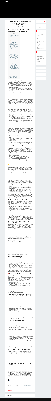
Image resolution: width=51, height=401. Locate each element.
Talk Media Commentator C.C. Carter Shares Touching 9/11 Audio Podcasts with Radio (40, 34)
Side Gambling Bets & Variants (14, 63)
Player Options (12, 74)
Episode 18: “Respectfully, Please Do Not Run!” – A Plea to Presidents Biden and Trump (41, 41)
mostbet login (11, 112)
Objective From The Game (13, 70)
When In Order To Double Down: (14, 67)
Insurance (11, 75)
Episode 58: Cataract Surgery (40, 58)
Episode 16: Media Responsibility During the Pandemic (40, 47)
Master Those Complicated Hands (14, 62)
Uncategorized (10, 390)
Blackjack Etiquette (12, 48)
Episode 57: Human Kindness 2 (41, 60)
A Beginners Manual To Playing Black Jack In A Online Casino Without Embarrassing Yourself (27, 385)
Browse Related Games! (13, 59)
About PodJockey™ (42, 1)
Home (38, 1)
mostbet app (30, 152)
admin (19, 26)
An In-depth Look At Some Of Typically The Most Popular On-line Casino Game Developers (14, 65)
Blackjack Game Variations (13, 61)
